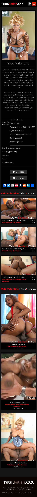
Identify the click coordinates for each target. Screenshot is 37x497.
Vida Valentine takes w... (18, 402)
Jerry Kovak (17, 279)
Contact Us (30, 488)
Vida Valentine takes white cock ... (13, 277)
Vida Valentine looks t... (18, 344)
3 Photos (18, 178)
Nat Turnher (17, 222)
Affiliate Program (21, 488)
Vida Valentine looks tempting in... (13, 220)
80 (33, 251)
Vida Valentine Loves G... (18, 463)
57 (33, 279)
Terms (5, 488)
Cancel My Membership (24, 489)
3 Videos (18, 172)
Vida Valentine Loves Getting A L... (14, 249)
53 (33, 222)
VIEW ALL (32, 193)
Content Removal (11, 489)
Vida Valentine (7, 222)
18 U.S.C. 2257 (11, 488)
